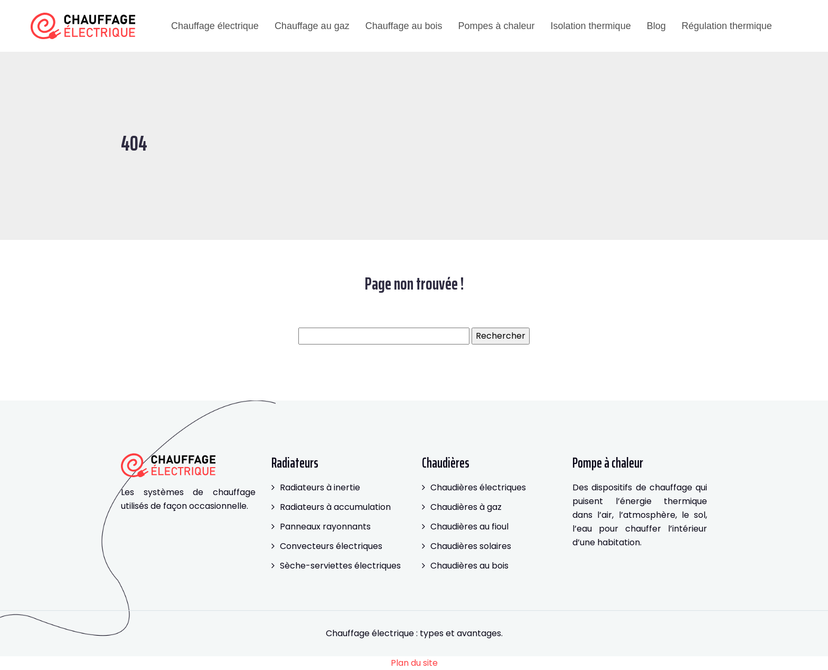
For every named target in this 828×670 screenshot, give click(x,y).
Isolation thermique (591, 26)
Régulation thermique (727, 26)
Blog (656, 26)
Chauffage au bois (404, 26)
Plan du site (414, 663)
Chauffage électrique (215, 26)
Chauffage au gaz (312, 26)
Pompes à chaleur (496, 26)
